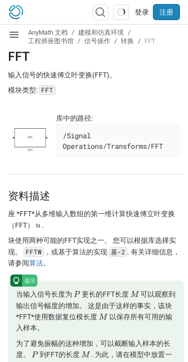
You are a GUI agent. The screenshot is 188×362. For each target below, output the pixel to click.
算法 (36, 263)
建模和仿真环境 (101, 32)
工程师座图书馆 (51, 41)
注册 (166, 12)
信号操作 (97, 41)
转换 (127, 41)
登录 (142, 12)
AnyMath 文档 (48, 32)
